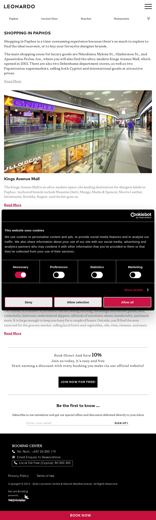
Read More (12, 205)
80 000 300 (62, 463)
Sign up (120, 423)
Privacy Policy (18, 476)
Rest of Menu (148, 18)
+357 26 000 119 (44, 452)
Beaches (86, 19)
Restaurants (121, 19)
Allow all (127, 302)
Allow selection (78, 302)
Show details (133, 290)
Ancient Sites (49, 19)
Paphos (13, 19)
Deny (28, 302)
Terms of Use (45, 476)
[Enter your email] (69, 423)
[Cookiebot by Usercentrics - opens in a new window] (133, 216)
